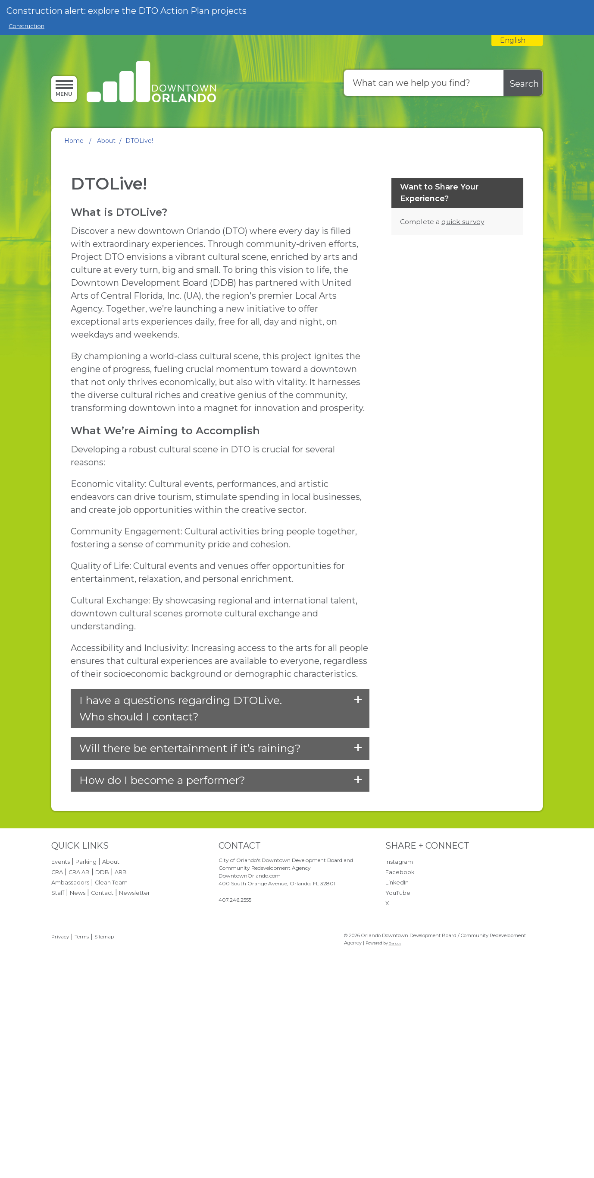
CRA (57, 1054)
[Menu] (64, 88)
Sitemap (104, 1119)
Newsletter (134, 1075)
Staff (57, 1075)
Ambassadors (70, 1064)
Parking (86, 1044)
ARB (121, 1054)
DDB (102, 1054)
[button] (220, 890)
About (106, 141)
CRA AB (79, 1054)
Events (60, 1044)
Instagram (399, 1044)
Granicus (395, 1125)
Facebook (399, 1054)
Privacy (60, 1119)
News (77, 1075)
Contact (102, 1075)
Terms (82, 1119)
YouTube (397, 1075)
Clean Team (111, 1064)
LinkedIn (397, 1064)
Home (74, 141)
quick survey (462, 404)
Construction (26, 26)
